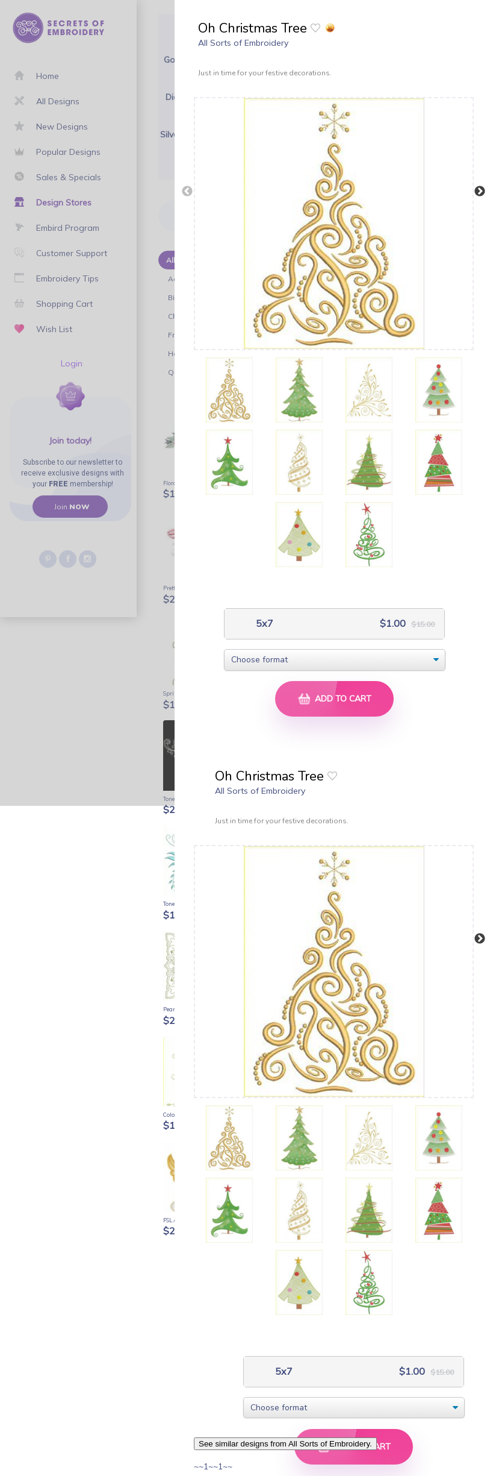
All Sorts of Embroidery (243, 42)
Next (480, 192)
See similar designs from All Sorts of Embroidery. (285, 1443)
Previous (187, 192)
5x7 (263, 623)
